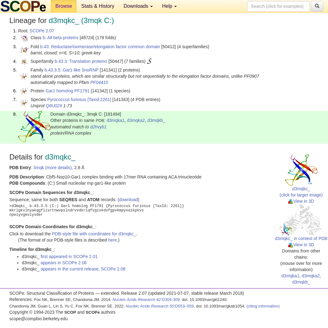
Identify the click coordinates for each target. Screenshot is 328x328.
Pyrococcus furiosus (66, 99)
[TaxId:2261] (99, 99)
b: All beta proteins (60, 37)
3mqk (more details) (52, 167)
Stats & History (97, 6)
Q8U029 (54, 105)
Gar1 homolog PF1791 (67, 90)
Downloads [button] (138, 6)
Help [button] (169, 6)
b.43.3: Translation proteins (81, 61)
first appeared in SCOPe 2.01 (69, 256)
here (112, 240)
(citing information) (263, 306)
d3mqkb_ (156, 120)
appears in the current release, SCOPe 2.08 (83, 268)
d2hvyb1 (98, 126)
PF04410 (99, 82)
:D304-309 (146, 299)
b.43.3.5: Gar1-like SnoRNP (72, 69)
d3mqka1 (116, 120)
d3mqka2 (136, 120)
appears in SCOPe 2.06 (64, 262)
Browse (63, 6)
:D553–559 (160, 306)
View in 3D (301, 201)
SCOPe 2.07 (42, 30)
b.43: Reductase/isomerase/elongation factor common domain (100, 46)
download (128, 199)
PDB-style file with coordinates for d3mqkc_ (94, 233)
